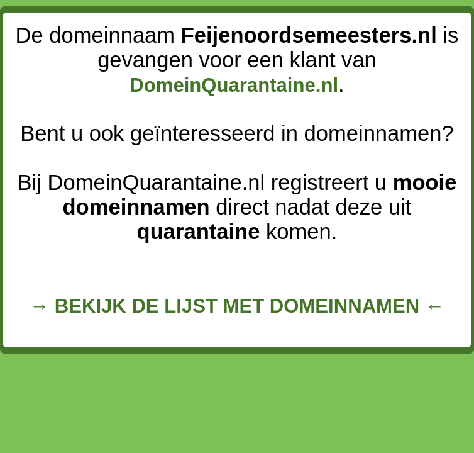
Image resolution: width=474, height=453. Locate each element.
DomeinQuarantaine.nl (234, 85)
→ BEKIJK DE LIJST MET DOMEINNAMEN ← (237, 306)
